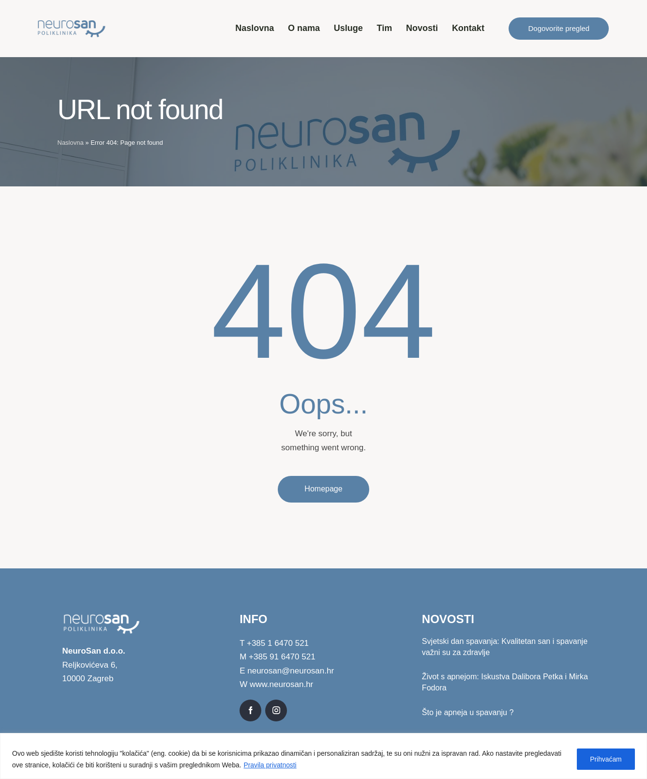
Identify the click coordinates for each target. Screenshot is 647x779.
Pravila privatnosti (271, 765)
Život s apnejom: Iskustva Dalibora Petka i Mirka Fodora (504, 682)
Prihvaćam (605, 759)
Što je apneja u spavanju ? (467, 713)
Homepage (323, 489)
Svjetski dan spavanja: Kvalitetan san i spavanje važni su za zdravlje (504, 647)
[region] (323, 756)
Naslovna (71, 142)
